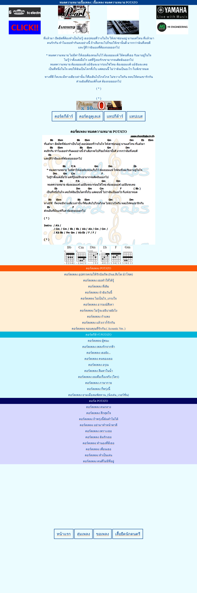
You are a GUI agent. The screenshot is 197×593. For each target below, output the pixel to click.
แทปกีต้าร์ (115, 116)
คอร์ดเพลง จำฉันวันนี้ (98, 292)
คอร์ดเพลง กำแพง (98, 316)
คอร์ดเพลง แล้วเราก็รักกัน (98, 322)
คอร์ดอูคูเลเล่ (90, 116)
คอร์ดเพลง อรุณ (98, 364)
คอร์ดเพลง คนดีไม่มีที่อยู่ (98, 461)
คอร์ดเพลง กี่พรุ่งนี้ (98, 388)
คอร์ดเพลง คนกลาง (98, 406)
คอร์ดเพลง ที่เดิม (98, 286)
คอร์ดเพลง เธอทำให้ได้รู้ (98, 280)
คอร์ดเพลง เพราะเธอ (98, 431)
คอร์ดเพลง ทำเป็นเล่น (98, 455)
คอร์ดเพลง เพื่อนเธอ (98, 449)
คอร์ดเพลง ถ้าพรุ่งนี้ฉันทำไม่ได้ (98, 419)
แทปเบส (136, 116)
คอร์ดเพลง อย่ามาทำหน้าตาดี (98, 425)
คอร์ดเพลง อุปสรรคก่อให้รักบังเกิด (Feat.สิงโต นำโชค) (98, 274)
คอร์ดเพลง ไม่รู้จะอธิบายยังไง (98, 310)
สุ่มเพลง (83, 534)
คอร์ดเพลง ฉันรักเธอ (98, 437)
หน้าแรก (64, 534)
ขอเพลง (102, 534)
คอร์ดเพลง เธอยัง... (98, 352)
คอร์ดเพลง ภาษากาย (98, 382)
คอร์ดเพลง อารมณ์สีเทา (98, 304)
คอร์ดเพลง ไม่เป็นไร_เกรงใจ (99, 298)
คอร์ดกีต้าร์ (64, 116)
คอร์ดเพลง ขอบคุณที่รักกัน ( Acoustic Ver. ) (98, 328)
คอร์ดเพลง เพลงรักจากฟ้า (98, 346)
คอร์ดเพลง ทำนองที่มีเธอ (98, 443)
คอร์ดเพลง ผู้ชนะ (98, 340)
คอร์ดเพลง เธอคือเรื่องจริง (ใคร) (98, 376)
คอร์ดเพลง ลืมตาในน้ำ (98, 370)
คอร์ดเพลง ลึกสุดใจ (98, 413)
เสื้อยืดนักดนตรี (127, 534)
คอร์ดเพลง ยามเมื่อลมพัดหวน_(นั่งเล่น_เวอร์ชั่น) (98, 394)
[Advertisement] (99, 490)
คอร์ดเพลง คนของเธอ (98, 358)
